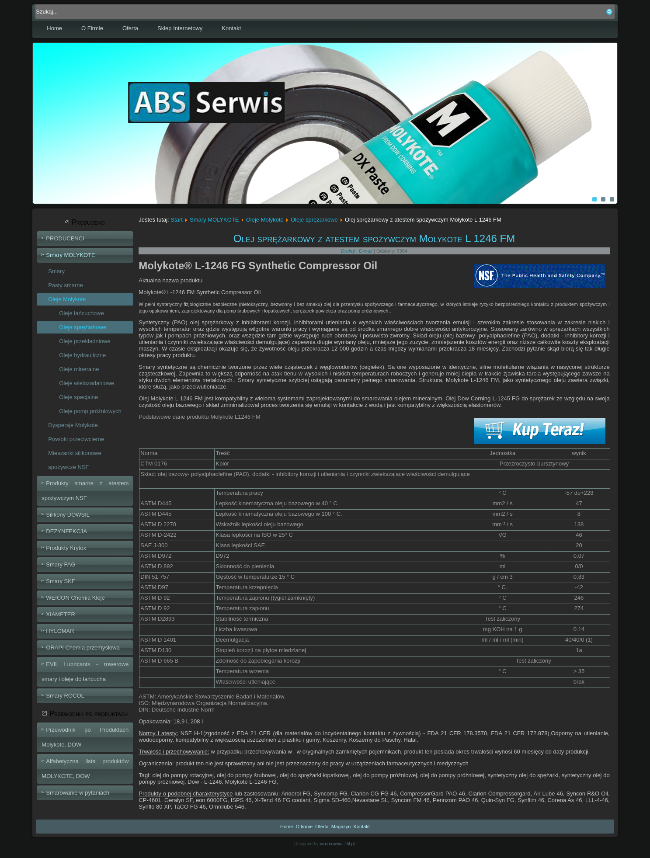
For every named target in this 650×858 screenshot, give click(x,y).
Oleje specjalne (78, 397)
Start (176, 219)
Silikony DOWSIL (68, 514)
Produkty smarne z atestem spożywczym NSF (85, 490)
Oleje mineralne (79, 369)
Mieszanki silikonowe (74, 453)
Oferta (130, 28)
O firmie (304, 826)
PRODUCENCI (65, 238)
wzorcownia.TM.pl (337, 843)
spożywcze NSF (68, 467)
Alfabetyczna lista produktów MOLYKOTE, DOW (85, 768)
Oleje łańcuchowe (81, 313)
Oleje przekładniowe (84, 341)
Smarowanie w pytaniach (77, 792)
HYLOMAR (60, 631)
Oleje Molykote (67, 299)
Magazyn (341, 826)
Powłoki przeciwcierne (76, 439)
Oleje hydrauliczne (82, 355)
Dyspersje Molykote (72, 425)
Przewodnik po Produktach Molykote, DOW (85, 737)
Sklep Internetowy (179, 28)
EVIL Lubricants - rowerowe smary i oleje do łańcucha (85, 671)
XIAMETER (60, 614)
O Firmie (92, 28)
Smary (56, 271)
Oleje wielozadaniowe (86, 383)
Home (54, 28)
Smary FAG (60, 564)
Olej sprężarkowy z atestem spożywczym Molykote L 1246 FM (374, 238)
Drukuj (348, 251)
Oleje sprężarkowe (82, 327)
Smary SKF (60, 581)
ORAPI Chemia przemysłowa (82, 647)
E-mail (366, 251)
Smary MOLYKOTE (70, 255)
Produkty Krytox (66, 548)
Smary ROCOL (65, 695)
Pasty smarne (65, 285)
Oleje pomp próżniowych (90, 411)
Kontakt (231, 28)
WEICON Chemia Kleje (75, 597)
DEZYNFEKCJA (66, 531)
